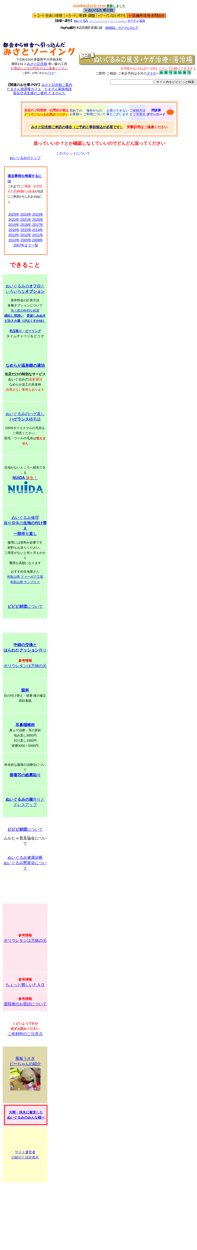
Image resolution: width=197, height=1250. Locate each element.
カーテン (133, 20)
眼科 (25, 690)
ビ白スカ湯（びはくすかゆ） (25, 321)
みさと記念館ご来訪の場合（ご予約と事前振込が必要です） (77, 127)
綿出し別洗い (13, 315)
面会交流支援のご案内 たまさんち (39, 93)
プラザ (50, 73)
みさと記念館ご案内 (56, 85)
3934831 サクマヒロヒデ (121, 28)
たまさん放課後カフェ (24, 89)
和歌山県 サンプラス (25, 582)
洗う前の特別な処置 (25, 310)
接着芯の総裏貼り (25, 775)
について (25, 606)
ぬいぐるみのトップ (25, 158)
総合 (142, 20)
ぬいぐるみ (81, 20)
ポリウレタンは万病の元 (25, 666)
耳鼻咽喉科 (25, 725)
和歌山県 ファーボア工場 (25, 576)
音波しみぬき (36, 315)
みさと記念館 (37, 64)
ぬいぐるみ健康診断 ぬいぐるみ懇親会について (25, 862)
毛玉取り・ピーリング (25, 331)
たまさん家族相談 (58, 89)
